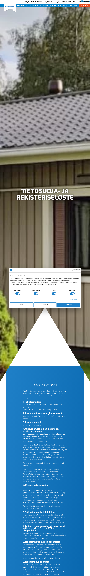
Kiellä (21, 304)
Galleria (73, 5)
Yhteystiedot (84, 2)
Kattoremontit (18, 5)
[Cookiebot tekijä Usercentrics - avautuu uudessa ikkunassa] (73, 270)
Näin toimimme (37, 2)
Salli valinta (45, 304)
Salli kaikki (69, 304)
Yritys (26, 2)
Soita (83, 5)
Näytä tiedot (73, 299)
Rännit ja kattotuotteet (54, 5)
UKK (74, 2)
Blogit (57, 2)
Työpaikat (49, 2)
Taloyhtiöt (34, 5)
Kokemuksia (66, 2)
